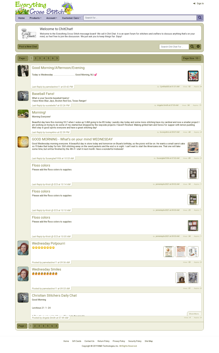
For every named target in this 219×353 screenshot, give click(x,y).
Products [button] (35, 18)
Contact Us (89, 341)
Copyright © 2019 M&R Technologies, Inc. (100, 346)
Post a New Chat (28, 46)
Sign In (198, 3)
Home (21, 18)
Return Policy (104, 341)
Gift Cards (76, 341)
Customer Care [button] (70, 18)
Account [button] (50, 18)
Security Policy (134, 341)
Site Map (149, 341)
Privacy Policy (119, 341)
